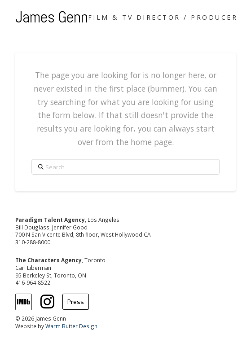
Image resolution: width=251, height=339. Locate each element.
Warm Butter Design (71, 326)
